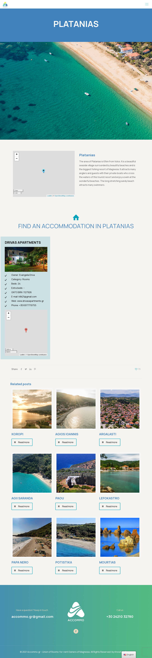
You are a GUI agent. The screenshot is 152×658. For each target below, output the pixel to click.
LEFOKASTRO (109, 498)
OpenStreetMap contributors (64, 196)
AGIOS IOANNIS (66, 434)
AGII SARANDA (22, 498)
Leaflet (49, 196)
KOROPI (17, 434)
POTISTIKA (63, 562)
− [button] (17, 159)
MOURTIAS (107, 562)
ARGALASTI (107, 434)
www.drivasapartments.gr (30, 300)
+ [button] (17, 154)
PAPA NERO (19, 562)
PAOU (59, 498)
